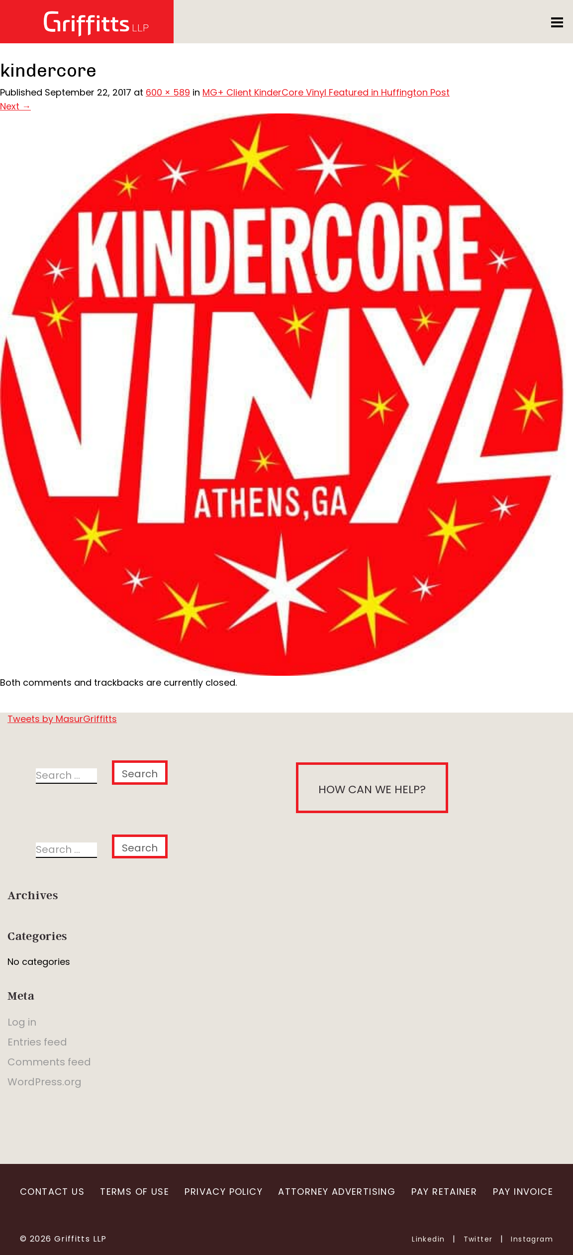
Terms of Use (134, 1191)
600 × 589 (168, 92)
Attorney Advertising (336, 1191)
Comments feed (49, 1062)
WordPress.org (44, 1082)
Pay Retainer (444, 1191)
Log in (21, 1022)
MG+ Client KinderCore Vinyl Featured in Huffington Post (326, 92)
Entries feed (37, 1042)
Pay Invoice (523, 1191)
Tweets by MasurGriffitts (62, 719)
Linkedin (428, 1239)
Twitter (478, 1239)
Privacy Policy (223, 1191)
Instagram (532, 1239)
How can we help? (372, 789)
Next (15, 106)
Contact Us (52, 1191)
